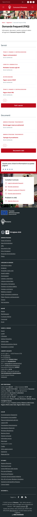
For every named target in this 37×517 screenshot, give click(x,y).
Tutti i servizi (18, 105)
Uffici (2, 246)
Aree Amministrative (6, 243)
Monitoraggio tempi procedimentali (13, 125)
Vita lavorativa (5, 302)
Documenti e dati (18, 150)
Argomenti (9, 22)
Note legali (4, 441)
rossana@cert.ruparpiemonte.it (13, 363)
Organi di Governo (6, 240)
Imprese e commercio (7, 289)
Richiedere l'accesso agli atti (11, 68)
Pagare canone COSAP (9, 80)
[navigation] (3, 7)
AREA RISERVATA (17, 515)
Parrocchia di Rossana (7, 474)
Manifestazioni (5, 314)
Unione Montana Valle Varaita (9, 469)
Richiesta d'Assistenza (7, 431)
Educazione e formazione (8, 284)
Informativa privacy (6, 438)
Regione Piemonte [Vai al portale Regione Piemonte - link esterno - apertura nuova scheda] (6, 2)
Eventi (3, 331)
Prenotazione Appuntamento (9, 425)
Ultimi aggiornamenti (7, 449)
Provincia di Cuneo (6, 466)
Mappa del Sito (5, 454)
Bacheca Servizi (5, 433)
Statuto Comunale (6, 436)
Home (3, 22)
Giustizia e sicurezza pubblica (9, 286)
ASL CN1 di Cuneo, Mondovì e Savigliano (12, 479)
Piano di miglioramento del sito (9, 420)
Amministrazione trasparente (13, 122)
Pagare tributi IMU (8, 92)
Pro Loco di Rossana (6, 471)
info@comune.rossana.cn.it (12, 365)
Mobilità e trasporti (6, 292)
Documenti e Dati (6, 248)
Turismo (3, 300)
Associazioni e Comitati (7, 347)
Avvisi (2, 322)
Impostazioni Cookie (6, 444)
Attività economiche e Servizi (9, 344)
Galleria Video (4, 341)
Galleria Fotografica (6, 339)
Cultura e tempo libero (7, 281)
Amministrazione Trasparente (9, 415)
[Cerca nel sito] (32, 7)
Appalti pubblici (5, 273)
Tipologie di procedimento (10, 137)
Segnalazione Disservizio (7, 428)
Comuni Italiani (5, 484)
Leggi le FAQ (4, 423)
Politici (3, 256)
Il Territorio (4, 336)
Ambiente (3, 268)
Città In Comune (20, 506)
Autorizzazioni (8, 77)
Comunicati (4, 319)
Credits (3, 446)
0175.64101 (6, 355)
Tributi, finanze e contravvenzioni (14, 52)
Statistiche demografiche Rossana (10, 482)
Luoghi (3, 334)
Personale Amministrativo (8, 254)
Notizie (3, 311)
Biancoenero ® (14, 511)
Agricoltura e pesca (6, 265)
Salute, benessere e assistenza (9, 294)
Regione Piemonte (6, 463)
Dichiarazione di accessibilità (8, 417)
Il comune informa (6, 317)
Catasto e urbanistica (10, 64)
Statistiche (4, 452)
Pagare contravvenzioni (10, 55)
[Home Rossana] (16, 7)
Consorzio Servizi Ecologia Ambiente (11, 476)
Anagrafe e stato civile (7, 271)
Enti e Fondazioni (5, 251)
